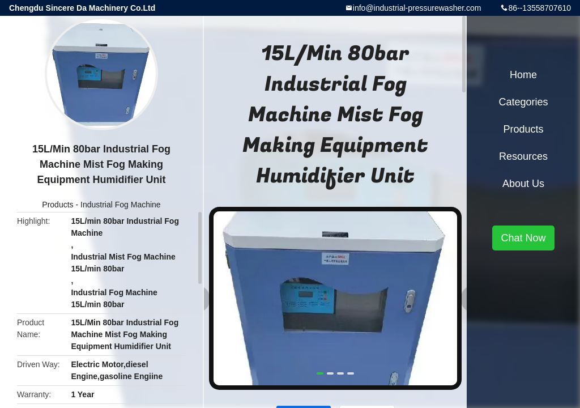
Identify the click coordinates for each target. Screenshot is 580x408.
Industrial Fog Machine (120, 204)
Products (57, 204)
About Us (523, 183)
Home (523, 74)
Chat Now (523, 238)
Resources (523, 156)
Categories (523, 102)
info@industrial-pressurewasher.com (417, 7)
